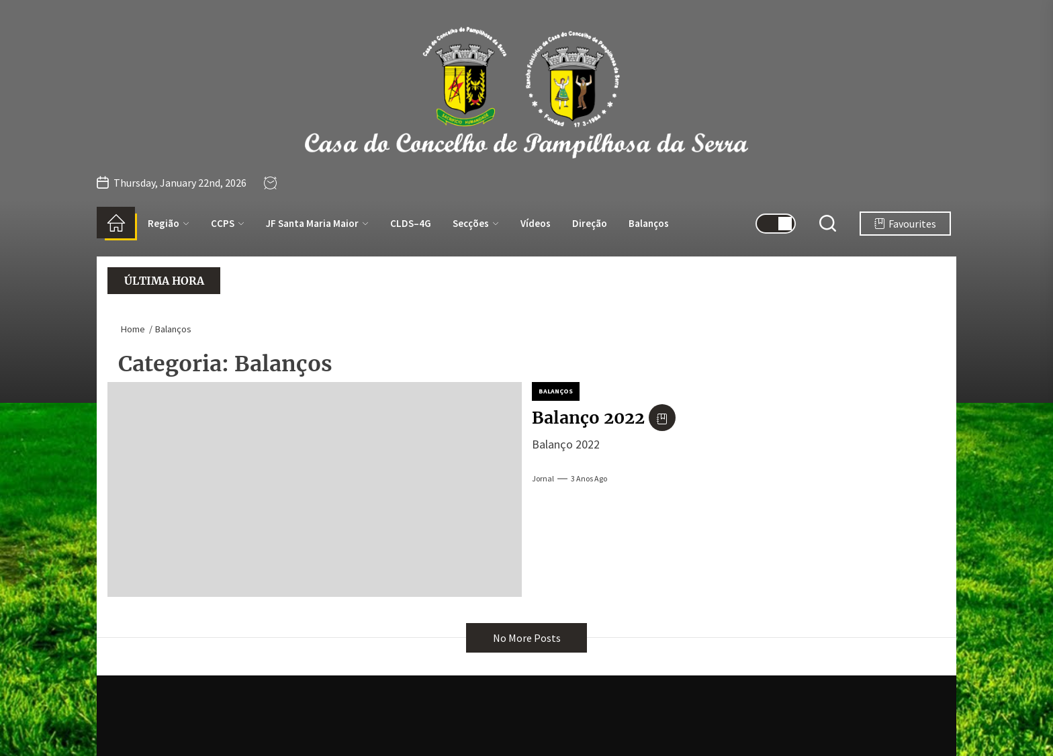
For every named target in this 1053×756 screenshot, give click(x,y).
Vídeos (535, 223)
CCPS (227, 223)
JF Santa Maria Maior (317, 223)
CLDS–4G (410, 223)
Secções (476, 223)
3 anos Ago (589, 478)
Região (168, 223)
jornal (543, 478)
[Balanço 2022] (314, 489)
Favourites (905, 223)
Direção (589, 223)
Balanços (649, 223)
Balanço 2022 (588, 417)
